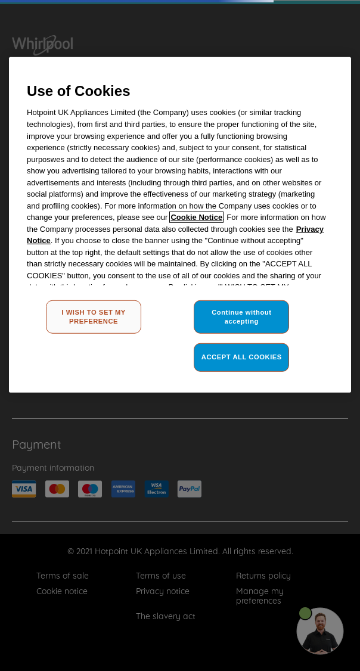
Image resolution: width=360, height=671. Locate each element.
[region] (180, 225)
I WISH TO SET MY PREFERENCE (93, 316)
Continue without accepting (241, 316)
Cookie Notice (196, 217)
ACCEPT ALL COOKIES (241, 357)
